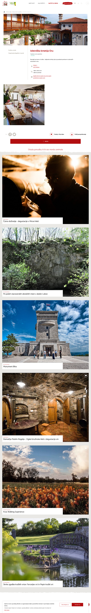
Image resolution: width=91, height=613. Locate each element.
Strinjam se (77, 605)
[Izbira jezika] (87, 3)
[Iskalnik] (81, 3)
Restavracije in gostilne (17, 12)
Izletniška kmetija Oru (26, 12)
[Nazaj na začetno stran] (5, 3)
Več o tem (6, 610)
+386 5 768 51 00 (37, 71)
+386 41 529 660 (37, 73)
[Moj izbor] (74, 3)
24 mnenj (33, 55)
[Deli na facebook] (10, 134)
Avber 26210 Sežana (36, 66)
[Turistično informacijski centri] (78, 3)
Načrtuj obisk (9, 12)
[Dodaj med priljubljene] (57, 134)
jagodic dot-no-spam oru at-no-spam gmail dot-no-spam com (42, 77)
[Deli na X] (14, 134)
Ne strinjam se (65, 605)
